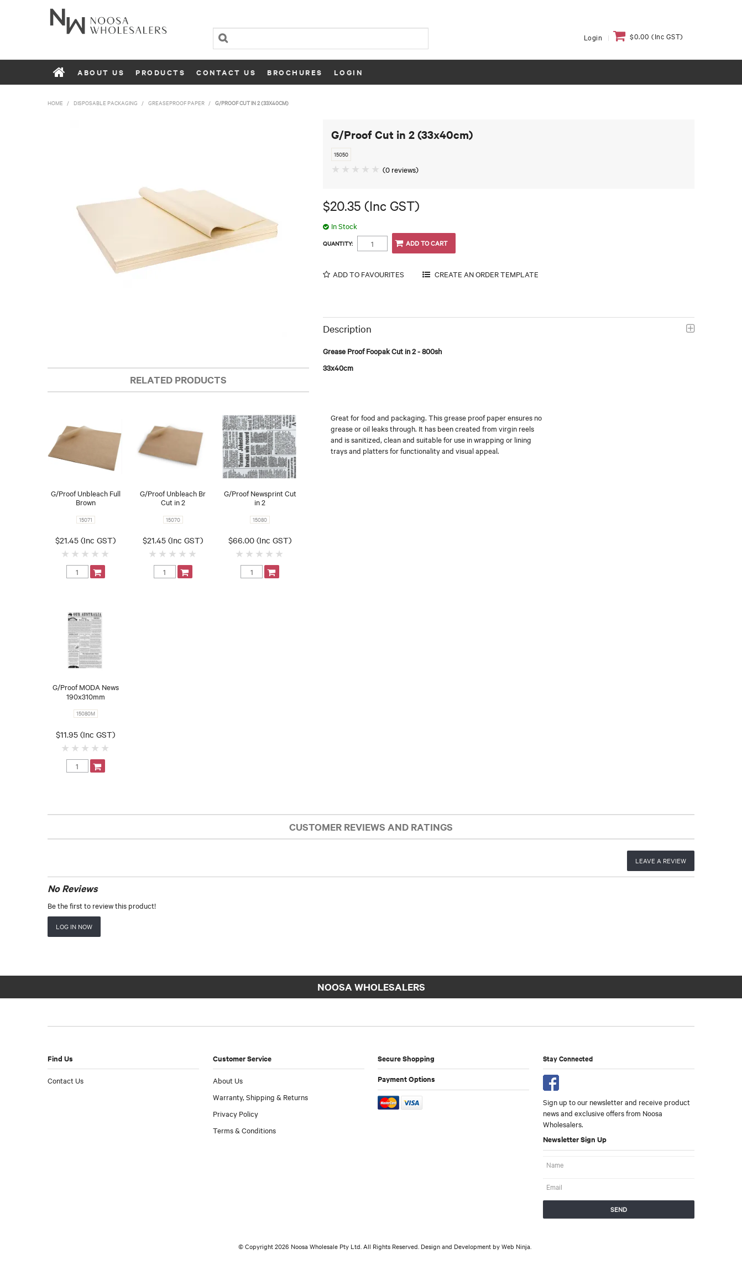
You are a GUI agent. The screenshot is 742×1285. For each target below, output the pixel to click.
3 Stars (86, 553)
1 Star (66, 553)
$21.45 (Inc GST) (85, 540)
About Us (100, 72)
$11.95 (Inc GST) (85, 734)
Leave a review (660, 860)
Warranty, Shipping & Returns (260, 1097)
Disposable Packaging (106, 103)
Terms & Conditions (244, 1130)
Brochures (295, 72)
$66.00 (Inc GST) (259, 540)
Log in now (74, 926)
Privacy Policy (235, 1113)
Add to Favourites (368, 274)
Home (60, 72)
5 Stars (106, 553)
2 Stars (76, 553)
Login (593, 37)
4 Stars (96, 553)
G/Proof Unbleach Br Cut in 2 (173, 497)
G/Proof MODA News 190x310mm (86, 691)
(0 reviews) (401, 169)
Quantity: (338, 243)
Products (160, 72)
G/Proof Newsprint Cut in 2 (260, 497)
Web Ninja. (516, 1246)
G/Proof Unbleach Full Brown (86, 497)
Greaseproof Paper (176, 103)
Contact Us (226, 72)
